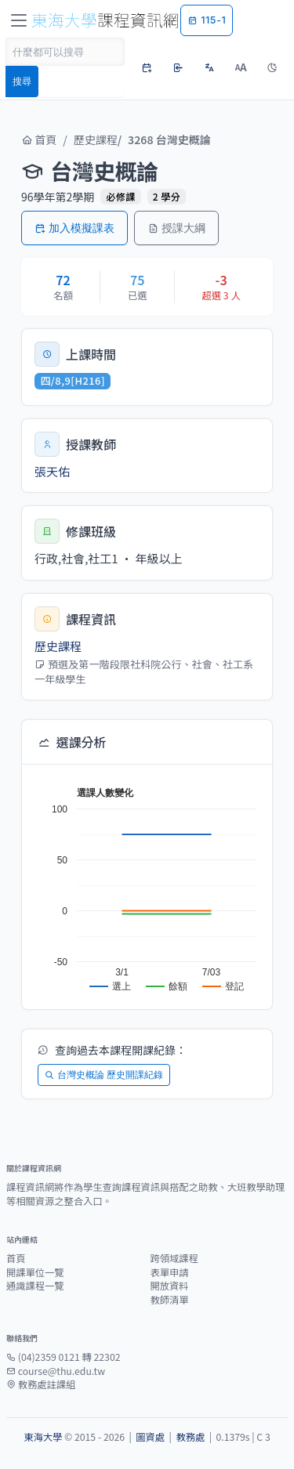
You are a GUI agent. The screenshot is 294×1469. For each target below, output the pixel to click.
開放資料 (170, 1286)
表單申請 (170, 1272)
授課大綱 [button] (176, 227)
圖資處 (150, 1437)
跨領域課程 (174, 1258)
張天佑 (52, 471)
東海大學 (43, 1437)
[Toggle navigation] (18, 20)
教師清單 (170, 1300)
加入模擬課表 (74, 227)
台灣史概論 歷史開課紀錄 (104, 1074)
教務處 (190, 1437)
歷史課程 (96, 139)
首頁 (38, 139)
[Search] (65, 52)
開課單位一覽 (35, 1272)
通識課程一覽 (35, 1286)
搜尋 (22, 81)
